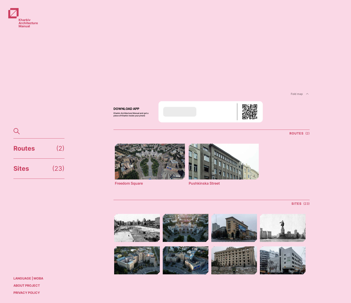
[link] (25, 14)
